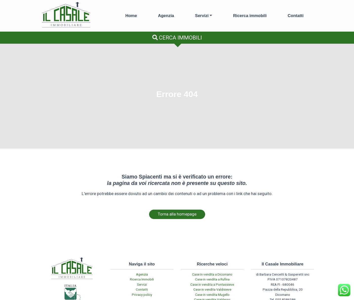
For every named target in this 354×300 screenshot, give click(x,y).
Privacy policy (142, 295)
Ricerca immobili (250, 15)
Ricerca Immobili (142, 279)
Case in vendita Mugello (212, 295)
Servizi (202, 15)
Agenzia (166, 15)
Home (131, 15)
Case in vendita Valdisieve (212, 289)
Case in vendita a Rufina (212, 279)
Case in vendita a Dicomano (212, 274)
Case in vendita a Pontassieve (212, 284)
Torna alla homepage (177, 214)
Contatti (295, 15)
